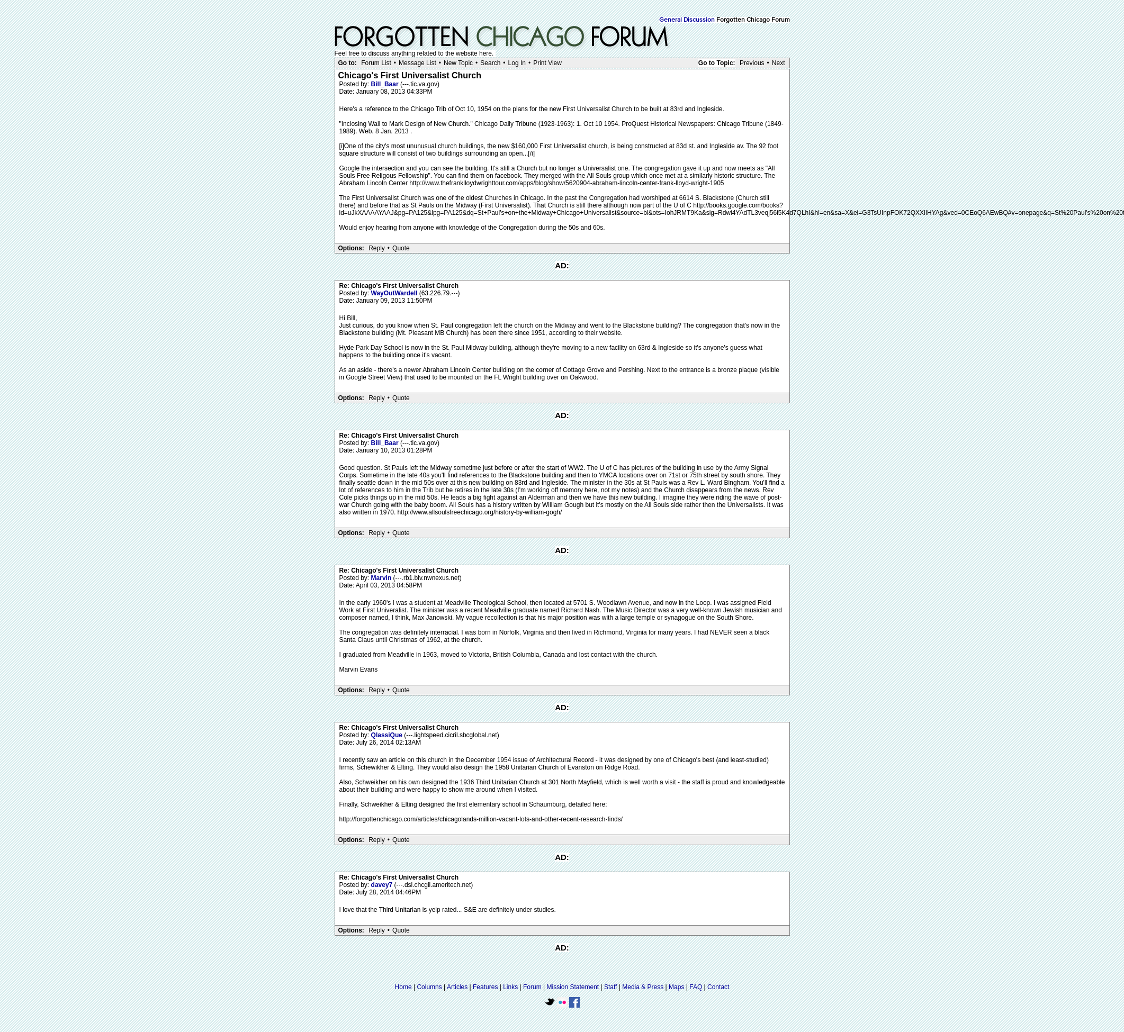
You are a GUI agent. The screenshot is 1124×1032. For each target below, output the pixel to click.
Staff (610, 987)
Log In (517, 63)
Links (510, 987)
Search (490, 63)
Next (778, 63)
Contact (718, 987)
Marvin (382, 578)
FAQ (695, 987)
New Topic (458, 63)
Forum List (376, 63)
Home (403, 987)
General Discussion (687, 20)
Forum (532, 987)
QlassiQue (387, 735)
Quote (401, 248)
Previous (752, 63)
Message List (417, 63)
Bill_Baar (385, 84)
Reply (376, 248)
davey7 (382, 885)
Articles (457, 987)
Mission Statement (572, 987)
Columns (429, 987)
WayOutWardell (395, 293)
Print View (547, 63)
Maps (676, 987)
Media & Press (642, 987)
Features (485, 987)
